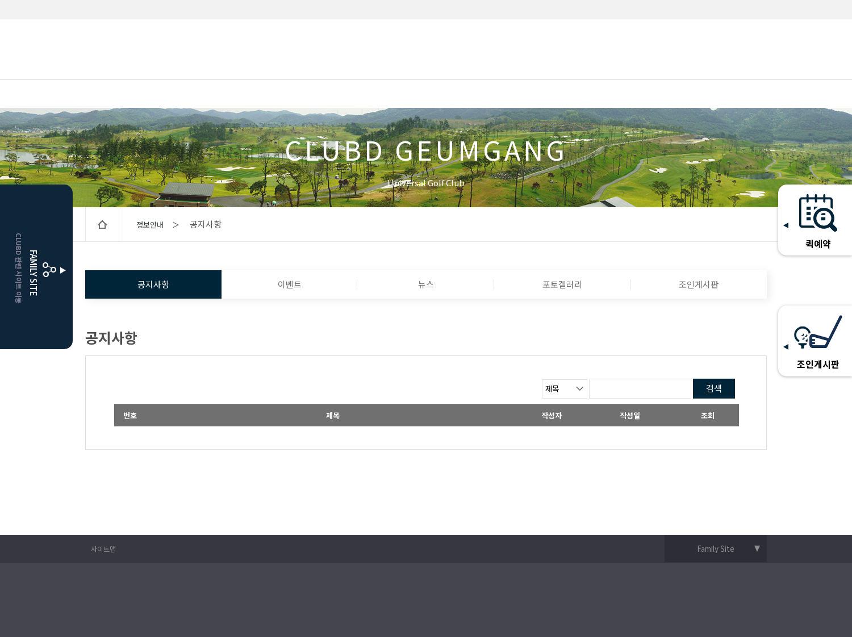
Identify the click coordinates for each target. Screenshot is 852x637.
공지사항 (153, 284)
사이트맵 (103, 549)
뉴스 (426, 284)
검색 (714, 388)
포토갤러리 (562, 284)
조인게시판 (699, 284)
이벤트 (290, 284)
